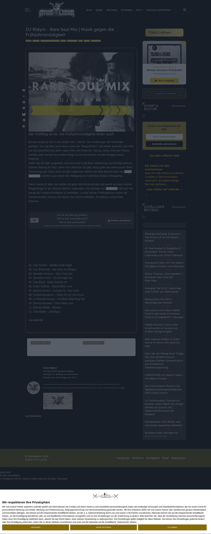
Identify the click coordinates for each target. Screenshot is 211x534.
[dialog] (105, 512)
